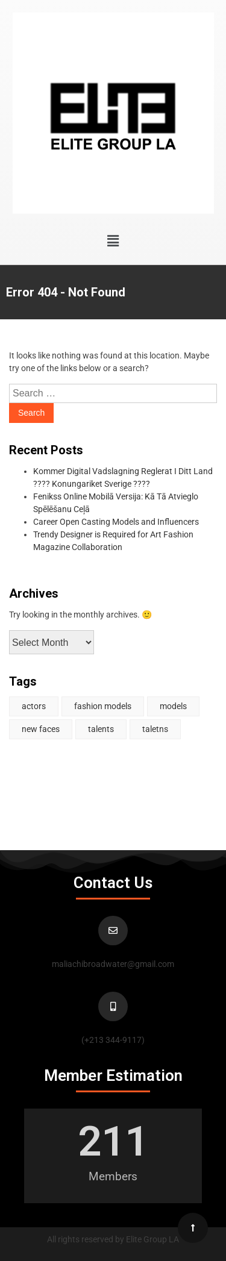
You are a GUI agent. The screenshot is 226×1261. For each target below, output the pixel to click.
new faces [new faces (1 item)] (41, 729)
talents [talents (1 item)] (101, 729)
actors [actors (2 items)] (34, 706)
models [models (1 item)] (173, 706)
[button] (112, 241)
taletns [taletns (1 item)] (155, 729)
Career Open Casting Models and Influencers (116, 522)
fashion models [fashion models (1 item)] (102, 706)
